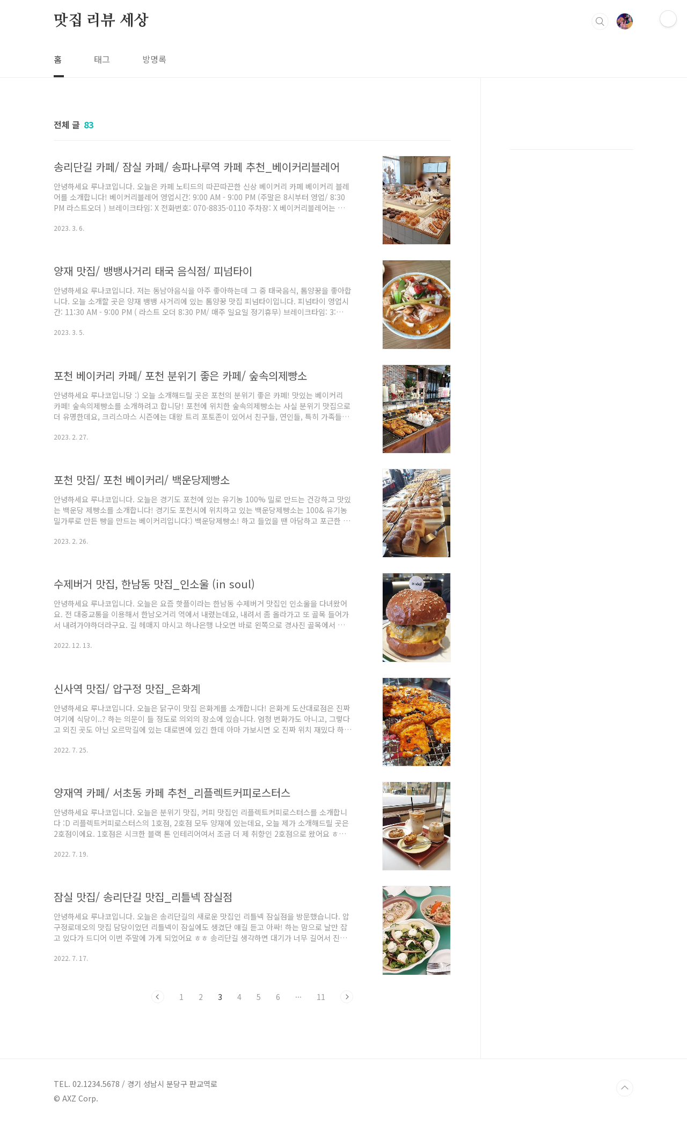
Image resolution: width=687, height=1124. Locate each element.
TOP (624, 1088)
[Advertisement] (571, 290)
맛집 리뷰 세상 (101, 20)
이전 (157, 996)
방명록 (154, 59)
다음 (346, 996)
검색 (600, 21)
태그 (102, 59)
